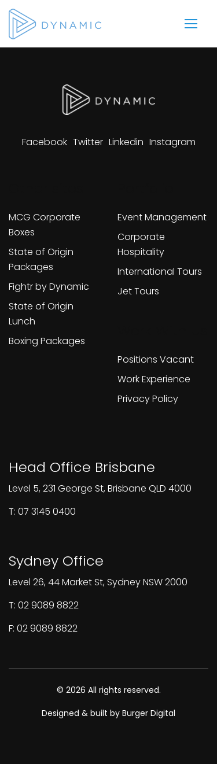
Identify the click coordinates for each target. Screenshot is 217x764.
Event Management (162, 217)
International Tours (159, 271)
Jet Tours (138, 291)
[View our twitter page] (88, 142)
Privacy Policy (147, 398)
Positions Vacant (155, 359)
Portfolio (145, 188)
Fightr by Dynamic (49, 286)
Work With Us (162, 330)
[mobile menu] (191, 23)
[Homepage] (55, 24)
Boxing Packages (47, 341)
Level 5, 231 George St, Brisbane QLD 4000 (100, 488)
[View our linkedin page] (126, 142)
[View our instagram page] (172, 142)
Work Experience (153, 379)
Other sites (46, 188)
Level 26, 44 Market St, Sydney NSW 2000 (98, 582)
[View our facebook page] (44, 142)
